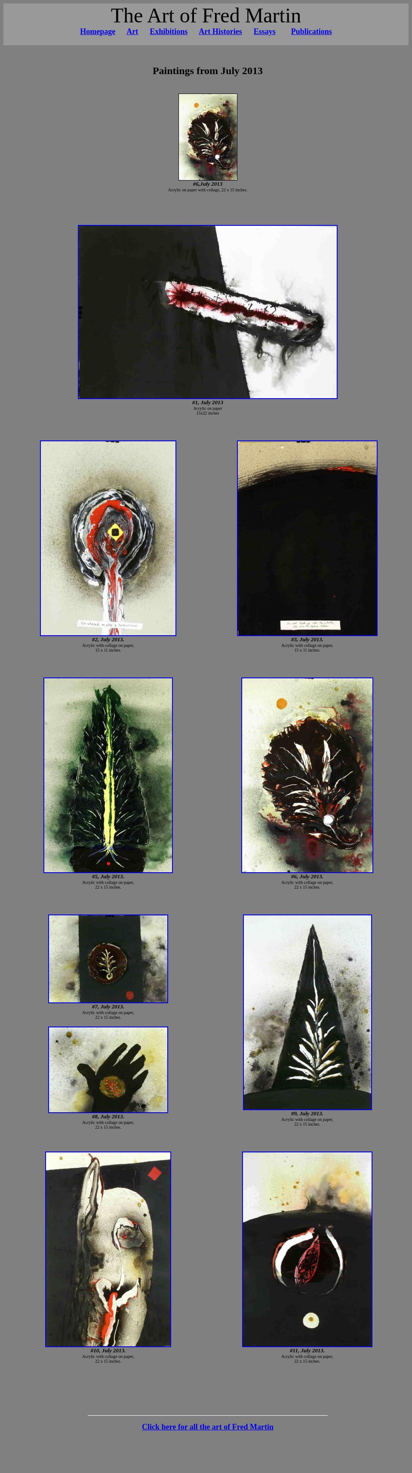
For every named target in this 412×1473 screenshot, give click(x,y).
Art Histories (220, 31)
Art (132, 31)
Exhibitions (169, 31)
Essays (265, 31)
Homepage (97, 31)
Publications (311, 31)
